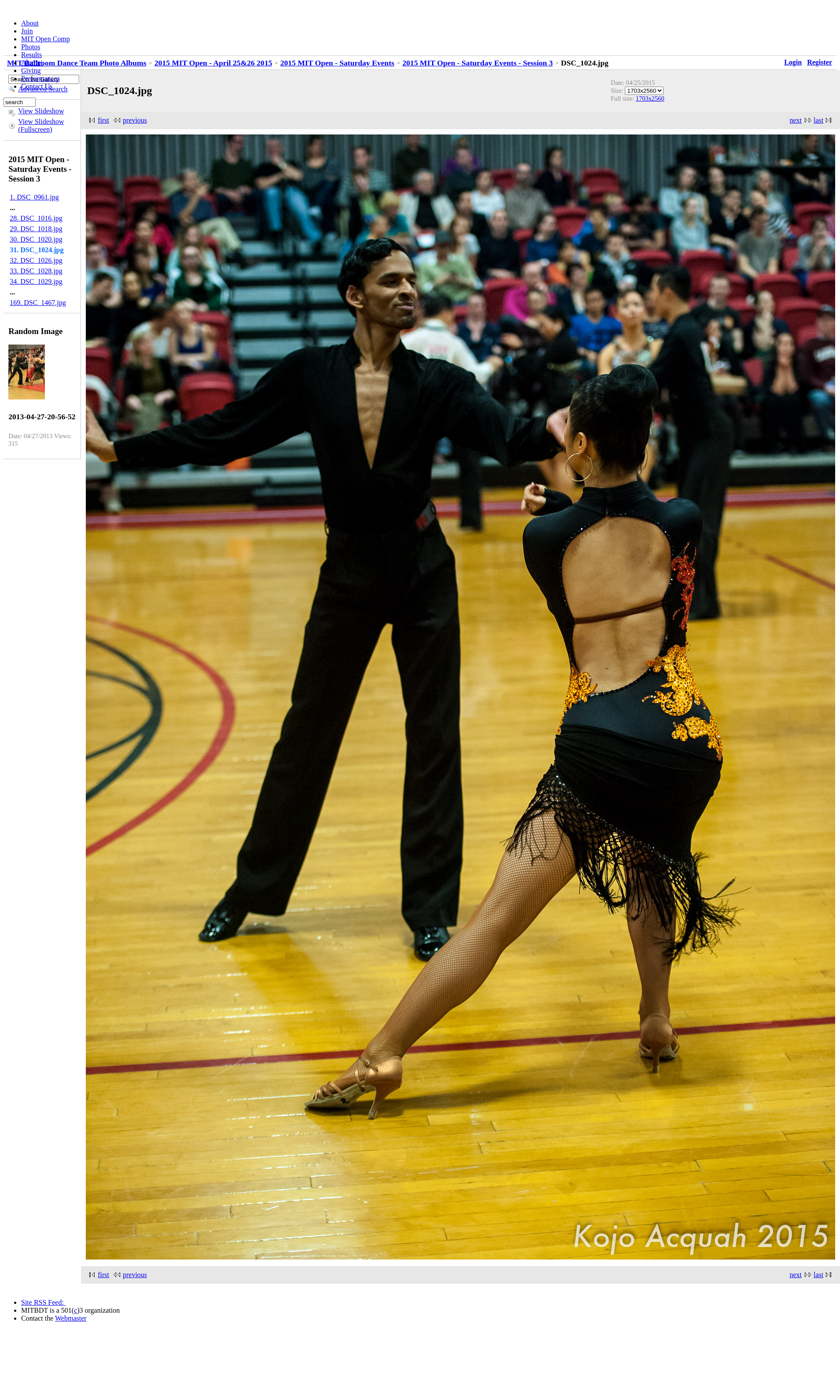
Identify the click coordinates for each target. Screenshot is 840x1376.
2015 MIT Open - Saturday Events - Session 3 (478, 62)
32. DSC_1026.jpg (36, 260)
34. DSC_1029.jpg (36, 281)
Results (31, 54)
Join (27, 31)
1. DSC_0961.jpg (34, 197)
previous (135, 120)
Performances (40, 78)
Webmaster (71, 1318)
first (103, 120)
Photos (30, 47)
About (30, 23)
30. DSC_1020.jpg (36, 239)
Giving (30, 70)
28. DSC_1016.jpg (36, 218)
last (818, 120)
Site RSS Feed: (43, 1302)
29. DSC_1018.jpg (36, 228)
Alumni (32, 62)
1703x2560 (650, 98)
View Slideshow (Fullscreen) (41, 125)
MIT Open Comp (45, 39)
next (795, 120)
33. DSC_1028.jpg (36, 271)
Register (819, 62)
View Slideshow (41, 111)
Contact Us (37, 86)
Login (793, 62)
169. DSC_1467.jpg (38, 302)
